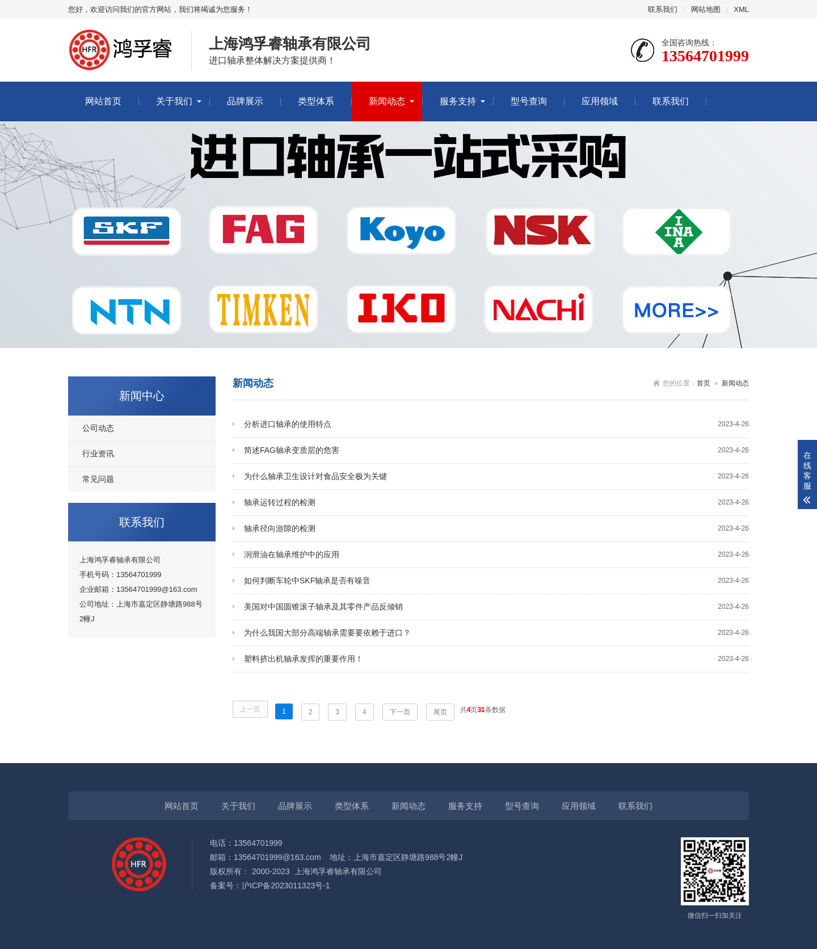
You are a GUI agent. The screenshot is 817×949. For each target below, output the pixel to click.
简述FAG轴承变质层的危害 (496, 450)
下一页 (400, 712)
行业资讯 (98, 453)
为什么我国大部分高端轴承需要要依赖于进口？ (496, 633)
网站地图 (706, 9)
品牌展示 (245, 101)
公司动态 (98, 428)
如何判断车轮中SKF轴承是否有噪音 (496, 581)
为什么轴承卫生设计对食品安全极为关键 (496, 476)
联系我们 (662, 9)
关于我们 (174, 101)
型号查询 (529, 101)
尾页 (440, 712)
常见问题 (98, 479)
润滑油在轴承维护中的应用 (496, 554)
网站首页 (103, 101)
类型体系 (316, 101)
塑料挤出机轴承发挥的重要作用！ (496, 659)
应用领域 (600, 101)
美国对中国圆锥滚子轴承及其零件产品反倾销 (496, 607)
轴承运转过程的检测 (496, 502)
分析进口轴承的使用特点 (496, 424)
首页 (703, 383)
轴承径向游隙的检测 (496, 528)
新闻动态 (387, 101)
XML (741, 9)
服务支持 (458, 101)
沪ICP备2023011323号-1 (286, 885)
